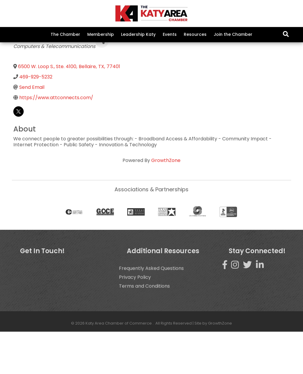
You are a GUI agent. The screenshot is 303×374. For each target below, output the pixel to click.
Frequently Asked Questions (151, 318)
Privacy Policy (135, 327)
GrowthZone (165, 202)
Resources (195, 34)
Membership (100, 34)
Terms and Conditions (144, 336)
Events (170, 34)
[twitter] (18, 153)
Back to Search (29, 74)
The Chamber (65, 34)
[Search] (286, 34)
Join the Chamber (233, 34)
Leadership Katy (138, 34)
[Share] (102, 83)
